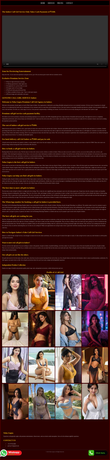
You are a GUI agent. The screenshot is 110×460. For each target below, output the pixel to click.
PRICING (60, 3)
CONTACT (69, 3)
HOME (43, 3)
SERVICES (51, 3)
